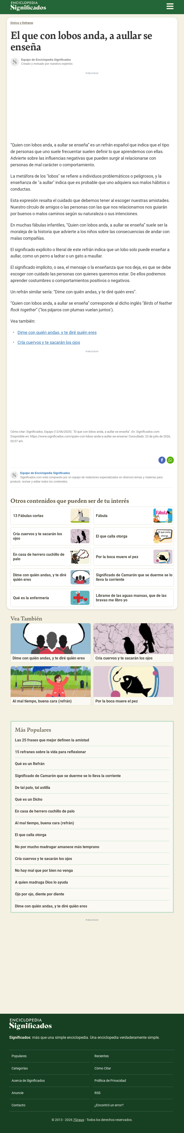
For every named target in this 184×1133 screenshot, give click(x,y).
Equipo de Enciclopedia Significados (45, 473)
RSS (97, 1093)
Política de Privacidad (110, 1080)
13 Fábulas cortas (51, 516)
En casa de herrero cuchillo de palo (51, 557)
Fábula (134, 516)
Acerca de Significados (28, 1080)
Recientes (101, 1056)
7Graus (78, 1120)
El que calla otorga (134, 536)
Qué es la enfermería (51, 598)
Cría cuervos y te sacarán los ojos (49, 342)
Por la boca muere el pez (134, 557)
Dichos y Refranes (21, 23)
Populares (19, 1056)
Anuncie (17, 1093)
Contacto (18, 1105)
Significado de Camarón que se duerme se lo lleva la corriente (134, 577)
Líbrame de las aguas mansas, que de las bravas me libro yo (131, 597)
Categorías (20, 1068)
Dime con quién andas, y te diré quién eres (57, 332)
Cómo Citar (102, 1068)
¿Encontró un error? (109, 1105)
